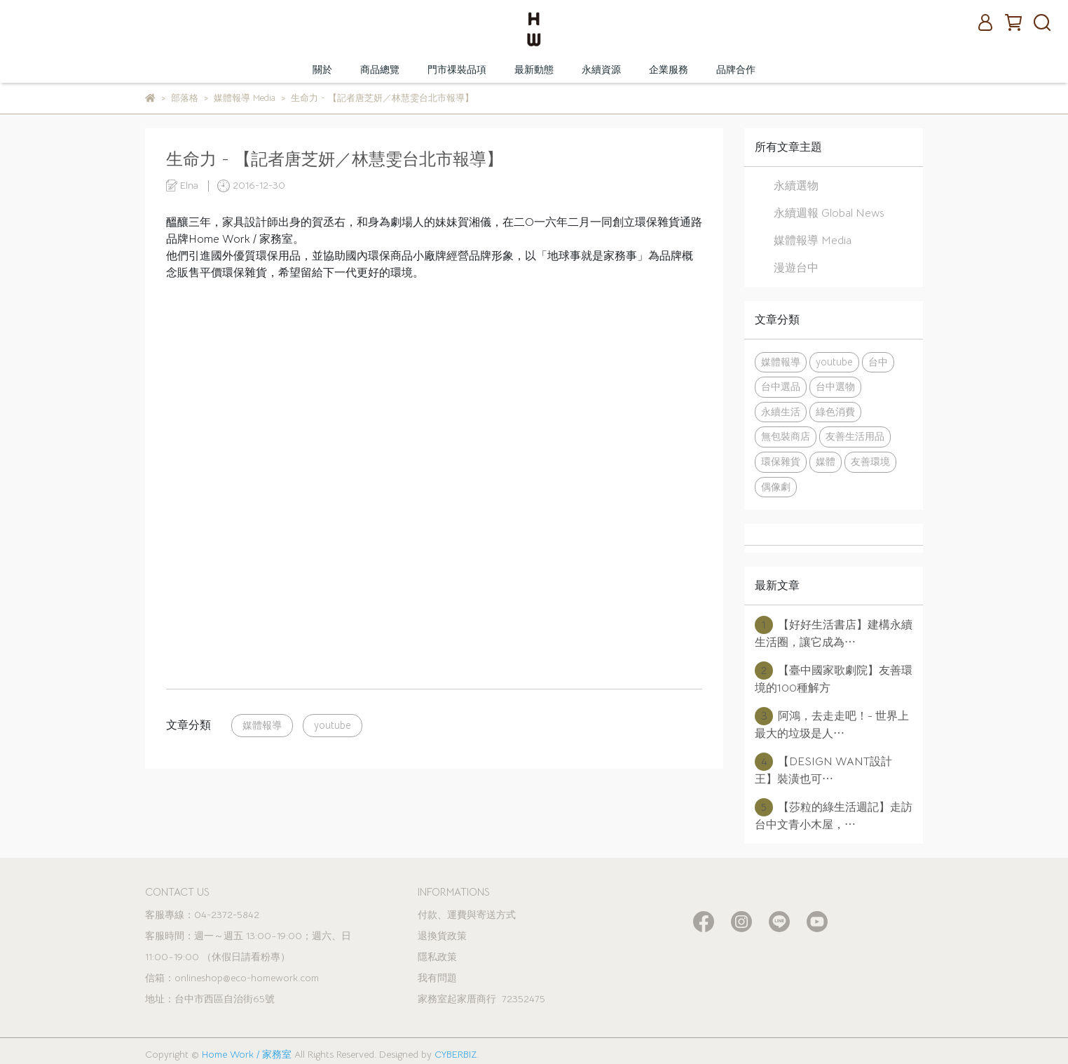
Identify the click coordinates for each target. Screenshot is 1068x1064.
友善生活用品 (855, 436)
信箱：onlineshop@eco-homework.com (232, 977)
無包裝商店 (785, 436)
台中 (878, 362)
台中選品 (780, 386)
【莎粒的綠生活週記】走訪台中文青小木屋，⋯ (833, 815)
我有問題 (437, 977)
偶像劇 (775, 486)
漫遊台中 (796, 268)
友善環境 (870, 461)
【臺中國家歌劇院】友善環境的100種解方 (833, 678)
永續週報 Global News (829, 213)
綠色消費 (835, 411)
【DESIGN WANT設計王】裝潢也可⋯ (823, 769)
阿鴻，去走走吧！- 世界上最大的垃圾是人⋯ (832, 724)
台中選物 (835, 386)
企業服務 (668, 69)
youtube (332, 725)
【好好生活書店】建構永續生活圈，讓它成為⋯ (833, 632)
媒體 (825, 461)
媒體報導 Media (812, 241)
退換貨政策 (442, 935)
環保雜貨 (780, 461)
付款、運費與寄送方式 (467, 914)
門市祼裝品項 (456, 69)
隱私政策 (437, 956)
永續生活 (780, 411)
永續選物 (796, 186)
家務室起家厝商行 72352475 (481, 998)
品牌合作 (735, 69)
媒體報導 (262, 725)
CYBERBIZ (455, 1054)
